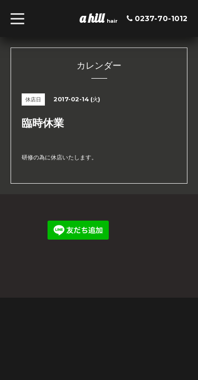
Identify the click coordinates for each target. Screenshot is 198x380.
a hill (93, 18)
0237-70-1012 (161, 18)
